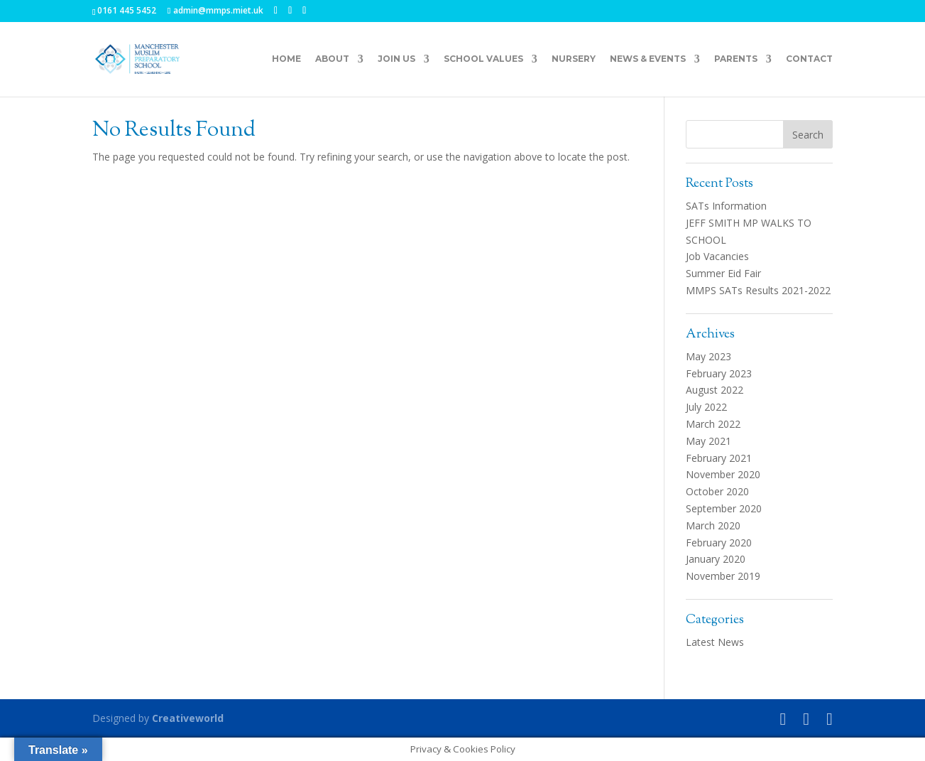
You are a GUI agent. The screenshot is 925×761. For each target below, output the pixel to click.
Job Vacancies (717, 256)
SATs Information (726, 205)
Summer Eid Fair (723, 273)
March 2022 (713, 424)
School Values (483, 59)
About (332, 59)
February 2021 (719, 458)
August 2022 (714, 389)
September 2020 (724, 508)
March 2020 (713, 525)
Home (286, 59)
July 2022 (706, 407)
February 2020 (719, 542)
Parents (735, 59)
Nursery (574, 59)
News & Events (648, 59)
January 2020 (715, 559)
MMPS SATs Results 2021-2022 (758, 290)
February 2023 (719, 373)
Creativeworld (188, 718)
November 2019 (723, 576)
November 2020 (723, 474)
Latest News (715, 642)
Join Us (396, 59)
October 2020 (717, 491)
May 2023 (708, 356)
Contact (809, 59)
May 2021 (708, 441)
